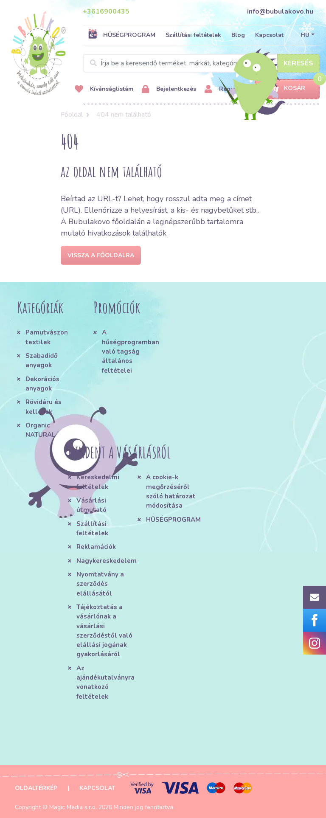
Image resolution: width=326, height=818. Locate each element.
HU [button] (305, 35)
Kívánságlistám (104, 89)
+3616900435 (106, 11)
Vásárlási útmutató (91, 505)
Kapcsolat (269, 35)
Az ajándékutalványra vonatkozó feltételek (105, 682)
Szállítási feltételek (193, 35)
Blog (238, 35)
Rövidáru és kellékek (43, 407)
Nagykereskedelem (106, 561)
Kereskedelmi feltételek (97, 482)
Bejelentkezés (169, 89)
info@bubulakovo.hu (280, 11)
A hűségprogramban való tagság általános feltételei (129, 351)
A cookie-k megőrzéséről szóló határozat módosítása (171, 491)
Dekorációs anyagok (42, 384)
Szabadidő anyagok (41, 360)
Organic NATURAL (40, 430)
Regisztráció (230, 89)
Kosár (287, 88)
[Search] (201, 63)
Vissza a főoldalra (100, 255)
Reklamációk (96, 547)
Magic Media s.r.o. (73, 807)
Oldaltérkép (36, 788)
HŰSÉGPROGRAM (121, 35)
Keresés (298, 63)
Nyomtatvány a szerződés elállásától (100, 584)
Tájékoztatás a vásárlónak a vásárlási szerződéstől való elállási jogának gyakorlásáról (104, 631)
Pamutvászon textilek (46, 337)
